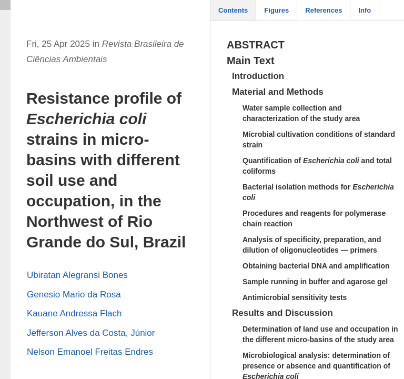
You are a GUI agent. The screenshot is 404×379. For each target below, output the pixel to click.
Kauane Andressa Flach (74, 313)
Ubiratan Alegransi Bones (77, 275)
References (323, 10)
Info (364, 10)
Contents (233, 10)
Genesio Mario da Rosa (74, 295)
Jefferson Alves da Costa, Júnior (91, 333)
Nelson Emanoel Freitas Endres (90, 352)
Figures (276, 10)
